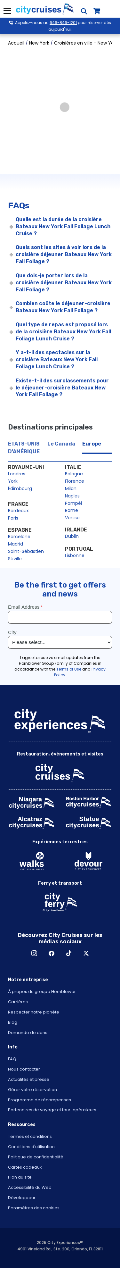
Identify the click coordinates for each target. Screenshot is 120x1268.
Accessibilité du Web (30, 1187)
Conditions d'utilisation (31, 1147)
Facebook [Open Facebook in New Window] (51, 953)
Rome (71, 510)
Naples (72, 496)
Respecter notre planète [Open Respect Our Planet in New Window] (33, 1012)
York (13, 481)
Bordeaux (18, 510)
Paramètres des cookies (34, 1208)
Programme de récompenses (39, 1100)
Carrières (18, 1002)
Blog (12, 1022)
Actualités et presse (28, 1079)
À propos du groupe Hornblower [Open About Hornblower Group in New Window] (42, 992)
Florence (74, 481)
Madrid (15, 544)
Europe (91, 444)
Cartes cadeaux (25, 1167)
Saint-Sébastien (26, 551)
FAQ (12, 1059)
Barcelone (19, 536)
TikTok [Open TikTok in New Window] (69, 953)
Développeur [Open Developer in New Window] (22, 1198)
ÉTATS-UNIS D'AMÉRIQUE (24, 448)
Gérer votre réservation (32, 1090)
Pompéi (73, 503)
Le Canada (61, 444)
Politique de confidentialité (35, 1157)
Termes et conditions (30, 1136)
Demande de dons (27, 1033)
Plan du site (20, 1177)
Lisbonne (74, 555)
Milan (70, 488)
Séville (15, 558)
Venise (72, 517)
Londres (16, 474)
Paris (13, 518)
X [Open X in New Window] (86, 953)
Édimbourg (20, 488)
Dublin (72, 536)
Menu (7, 10)
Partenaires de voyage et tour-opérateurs (52, 1110)
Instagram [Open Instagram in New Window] (34, 953)
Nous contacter (24, 1069)
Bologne (74, 474)
